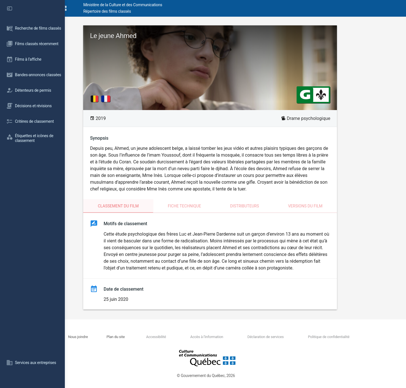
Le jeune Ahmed (138, 36)
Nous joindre (118, 337)
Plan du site (149, 337)
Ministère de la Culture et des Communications (166, 5)
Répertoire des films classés (151, 11)
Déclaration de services (282, 337)
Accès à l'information (229, 337)
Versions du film (330, 206)
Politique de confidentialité (339, 337)
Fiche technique (209, 206)
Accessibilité (184, 337)
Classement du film (143, 206)
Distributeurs (269, 206)
